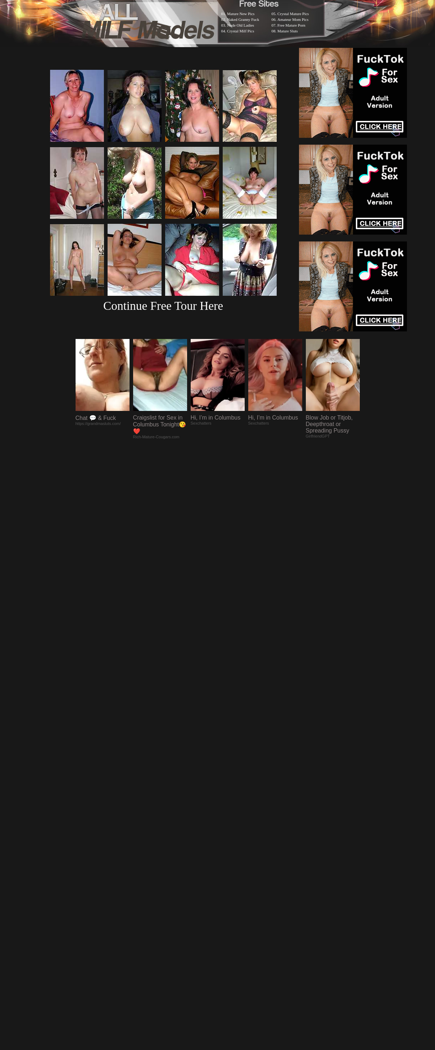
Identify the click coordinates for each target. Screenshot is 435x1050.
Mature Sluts (287, 31)
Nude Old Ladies (240, 25)
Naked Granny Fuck (243, 19)
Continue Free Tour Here (163, 305)
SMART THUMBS (230, 863)
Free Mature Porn (291, 25)
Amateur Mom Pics (292, 19)
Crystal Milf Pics (240, 31)
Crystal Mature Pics (293, 14)
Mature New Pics (240, 14)
